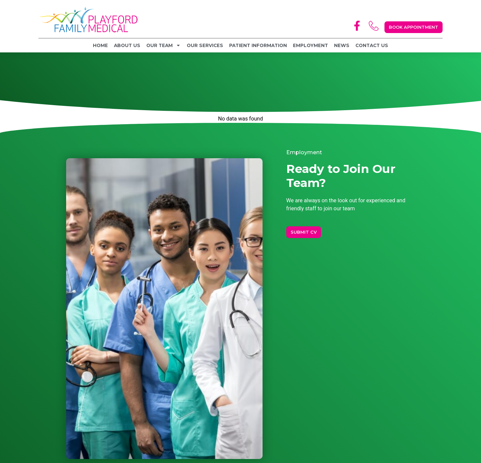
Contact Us (371, 45)
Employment (310, 45)
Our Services (205, 45)
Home (100, 45)
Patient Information (258, 45)
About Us (127, 45)
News (341, 45)
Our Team (163, 45)
